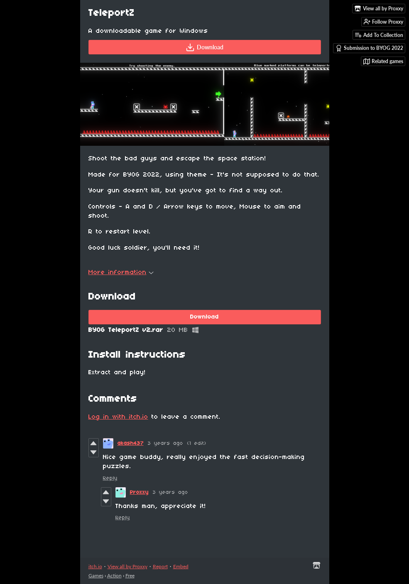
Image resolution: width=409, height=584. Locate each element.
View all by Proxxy (127, 566)
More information (121, 272)
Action (114, 575)
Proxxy (139, 492)
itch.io (95, 566)
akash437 (131, 443)
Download (204, 47)
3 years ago (165, 443)
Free (130, 575)
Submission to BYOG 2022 (369, 48)
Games (95, 575)
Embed (181, 566)
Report (160, 566)
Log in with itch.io (118, 417)
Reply (110, 478)
